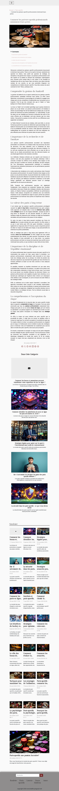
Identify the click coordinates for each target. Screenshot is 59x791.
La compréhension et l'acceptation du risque (21, 65)
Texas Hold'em (37, 781)
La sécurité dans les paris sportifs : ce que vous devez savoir (29, 507)
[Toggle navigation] (11, 2)
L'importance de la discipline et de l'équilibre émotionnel (24, 63)
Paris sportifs (19, 10)
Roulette (13, 780)
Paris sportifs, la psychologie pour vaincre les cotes (29, 714)
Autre (45, 780)
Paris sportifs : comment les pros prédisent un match (42, 684)
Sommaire (15, 52)
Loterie (29, 780)
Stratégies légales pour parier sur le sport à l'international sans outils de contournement (29, 444)
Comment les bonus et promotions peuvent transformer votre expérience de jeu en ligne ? (29, 381)
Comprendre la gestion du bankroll (19, 54)
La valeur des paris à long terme (18, 60)
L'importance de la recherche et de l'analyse (21, 57)
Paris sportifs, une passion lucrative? (24, 755)
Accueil (11, 10)
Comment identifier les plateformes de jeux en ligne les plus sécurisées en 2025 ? (29, 413)
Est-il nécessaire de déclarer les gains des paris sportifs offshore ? (29, 475)
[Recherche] (27, 775)
